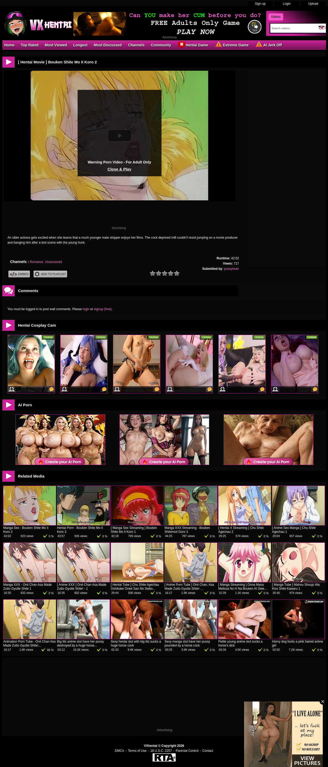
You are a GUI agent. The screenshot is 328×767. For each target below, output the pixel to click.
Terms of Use (137, 751)
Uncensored (53, 262)
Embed (19, 274)
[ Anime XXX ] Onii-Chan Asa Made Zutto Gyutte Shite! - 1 (81, 586)
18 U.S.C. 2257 (161, 751)
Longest (80, 45)
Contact (207, 751)
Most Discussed (108, 45)
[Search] (293, 28)
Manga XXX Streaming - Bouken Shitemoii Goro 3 (187, 530)
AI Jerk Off (268, 45)
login (86, 309)
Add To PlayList (50, 274)
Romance (36, 262)
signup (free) (102, 309)
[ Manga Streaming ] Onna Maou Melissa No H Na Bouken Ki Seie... (242, 586)
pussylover (231, 269)
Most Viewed (56, 45)
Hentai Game (192, 45)
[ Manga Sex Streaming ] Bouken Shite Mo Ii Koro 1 (134, 530)
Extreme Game (231, 45)
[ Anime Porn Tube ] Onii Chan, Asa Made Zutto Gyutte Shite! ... (189, 586)
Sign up (260, 4)
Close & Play (119, 169)
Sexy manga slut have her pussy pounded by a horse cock (187, 643)
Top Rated (29, 45)
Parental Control (187, 751)
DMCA (119, 751)
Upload (313, 4)
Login (287, 4)
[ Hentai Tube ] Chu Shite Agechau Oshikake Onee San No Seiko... (135, 586)
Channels (136, 45)
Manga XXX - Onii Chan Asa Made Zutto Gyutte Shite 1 (27, 586)
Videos (276, 17)
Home (9, 45)
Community (161, 45)
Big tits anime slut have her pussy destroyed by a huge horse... (80, 643)
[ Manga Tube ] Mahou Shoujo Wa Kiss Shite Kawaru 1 (296, 586)
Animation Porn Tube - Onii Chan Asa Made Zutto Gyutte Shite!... (29, 643)
